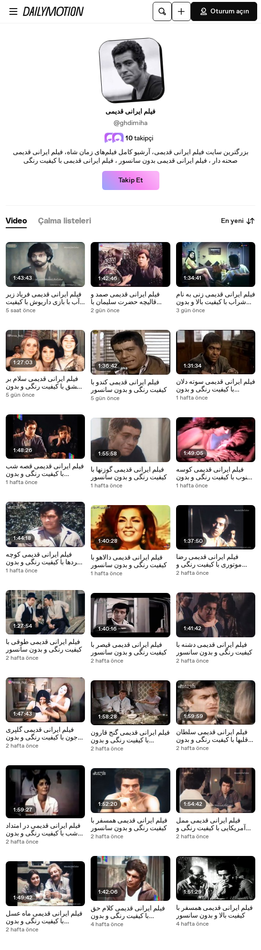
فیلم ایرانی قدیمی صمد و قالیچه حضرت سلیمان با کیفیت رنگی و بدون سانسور (129, 298)
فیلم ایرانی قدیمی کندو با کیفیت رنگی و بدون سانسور (129, 386)
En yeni (238, 221)
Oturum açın (224, 11)
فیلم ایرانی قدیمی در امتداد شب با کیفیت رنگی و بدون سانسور (43, 829)
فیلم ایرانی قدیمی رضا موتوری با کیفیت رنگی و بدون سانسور (209, 561)
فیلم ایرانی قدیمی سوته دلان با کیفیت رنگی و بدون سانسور (215, 385)
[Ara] (162, 11)
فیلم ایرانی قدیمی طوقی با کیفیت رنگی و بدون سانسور (44, 646)
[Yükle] (181, 11)
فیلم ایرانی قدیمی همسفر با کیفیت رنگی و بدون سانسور (129, 824)
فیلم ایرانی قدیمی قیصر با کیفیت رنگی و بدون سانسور (129, 648)
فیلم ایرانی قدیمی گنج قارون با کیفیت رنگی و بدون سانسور (130, 736)
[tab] (16, 221)
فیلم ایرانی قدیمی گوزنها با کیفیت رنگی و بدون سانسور (129, 473)
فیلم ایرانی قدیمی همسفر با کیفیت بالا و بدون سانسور (214, 911)
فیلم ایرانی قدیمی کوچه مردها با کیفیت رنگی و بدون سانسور (43, 558)
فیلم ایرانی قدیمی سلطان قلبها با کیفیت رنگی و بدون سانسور (212, 736)
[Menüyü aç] (13, 11)
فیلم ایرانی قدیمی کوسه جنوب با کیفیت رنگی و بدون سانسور (213, 473)
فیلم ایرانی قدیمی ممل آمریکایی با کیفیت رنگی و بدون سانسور (211, 824)
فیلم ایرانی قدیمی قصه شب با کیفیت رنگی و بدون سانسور (45, 470)
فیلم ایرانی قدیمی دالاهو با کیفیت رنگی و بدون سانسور (129, 561)
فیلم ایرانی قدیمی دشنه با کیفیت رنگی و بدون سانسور (214, 648)
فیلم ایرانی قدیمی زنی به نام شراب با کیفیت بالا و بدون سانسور (215, 298)
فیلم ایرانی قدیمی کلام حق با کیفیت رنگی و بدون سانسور (128, 912)
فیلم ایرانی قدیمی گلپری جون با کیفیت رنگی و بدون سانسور (42, 733)
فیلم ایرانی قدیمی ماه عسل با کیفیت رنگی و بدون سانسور (44, 917)
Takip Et (130, 180)
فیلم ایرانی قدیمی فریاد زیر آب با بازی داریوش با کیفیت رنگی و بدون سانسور (44, 298)
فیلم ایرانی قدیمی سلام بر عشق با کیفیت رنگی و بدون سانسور (43, 383)
